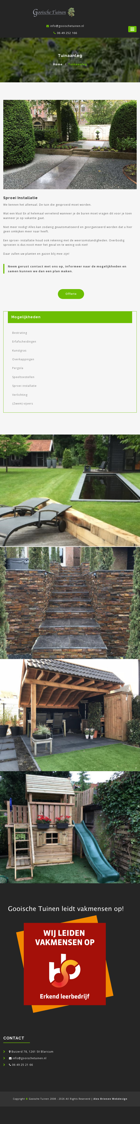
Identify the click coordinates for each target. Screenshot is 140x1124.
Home (57, 64)
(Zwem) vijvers (22, 403)
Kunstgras (19, 350)
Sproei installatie (24, 386)
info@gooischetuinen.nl (30, 1058)
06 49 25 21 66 (22, 1065)
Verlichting (20, 395)
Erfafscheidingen (24, 341)
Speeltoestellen (23, 377)
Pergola (17, 368)
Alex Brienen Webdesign (110, 1098)
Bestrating (19, 333)
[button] (132, 29)
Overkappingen (23, 359)
